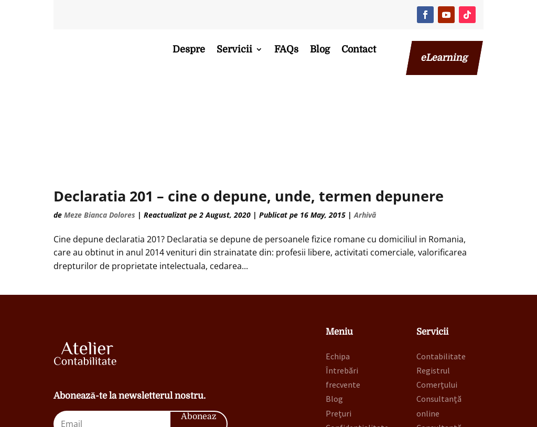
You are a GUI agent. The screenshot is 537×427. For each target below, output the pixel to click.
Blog (320, 49)
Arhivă (365, 143)
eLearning (444, 57)
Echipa (338, 284)
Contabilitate (441, 284)
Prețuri (338, 341)
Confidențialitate (357, 355)
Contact (358, 49)
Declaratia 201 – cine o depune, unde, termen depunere (248, 124)
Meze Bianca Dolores (99, 143)
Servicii (234, 49)
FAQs (286, 49)
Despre (189, 49)
